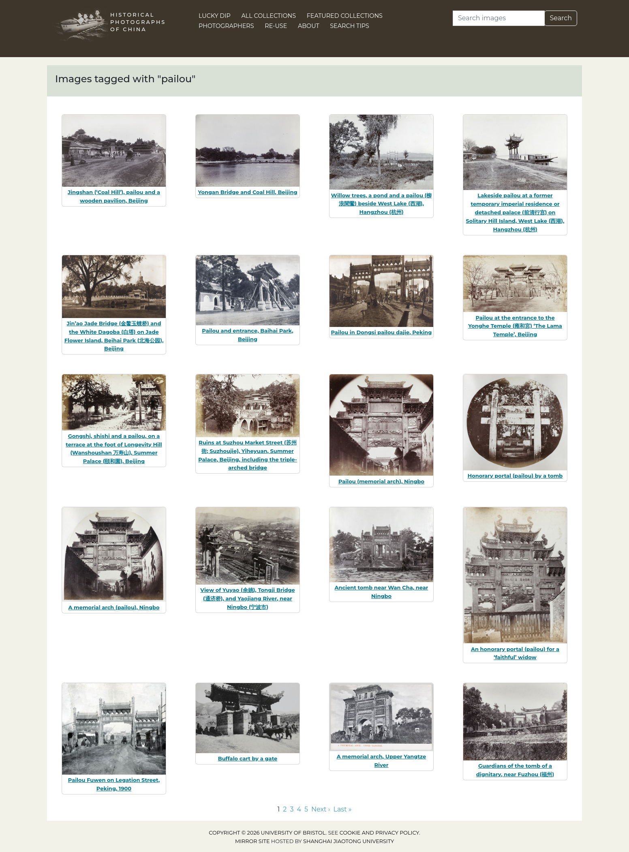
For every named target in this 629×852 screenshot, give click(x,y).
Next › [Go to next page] (320, 809)
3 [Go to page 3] (291, 809)
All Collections (269, 15)
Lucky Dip (215, 15)
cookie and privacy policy (379, 833)
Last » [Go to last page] (343, 809)
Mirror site (252, 841)
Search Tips (349, 26)
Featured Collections (345, 15)
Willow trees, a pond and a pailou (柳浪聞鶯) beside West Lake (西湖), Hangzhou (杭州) (381, 204)
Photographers (226, 26)
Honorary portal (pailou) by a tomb (515, 475)
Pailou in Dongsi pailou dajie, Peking (381, 332)
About (308, 26)
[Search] (499, 18)
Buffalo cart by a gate (248, 758)
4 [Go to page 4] (299, 809)
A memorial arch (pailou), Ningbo (113, 607)
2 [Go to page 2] (285, 809)
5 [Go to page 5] (306, 809)
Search (561, 18)
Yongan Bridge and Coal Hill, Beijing (247, 192)
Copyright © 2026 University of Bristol (267, 833)
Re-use (276, 26)
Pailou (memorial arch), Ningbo (381, 481)
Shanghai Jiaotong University (348, 841)
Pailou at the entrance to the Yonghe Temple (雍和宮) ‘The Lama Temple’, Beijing (515, 326)
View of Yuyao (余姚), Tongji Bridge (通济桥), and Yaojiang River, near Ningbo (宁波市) (247, 598)
